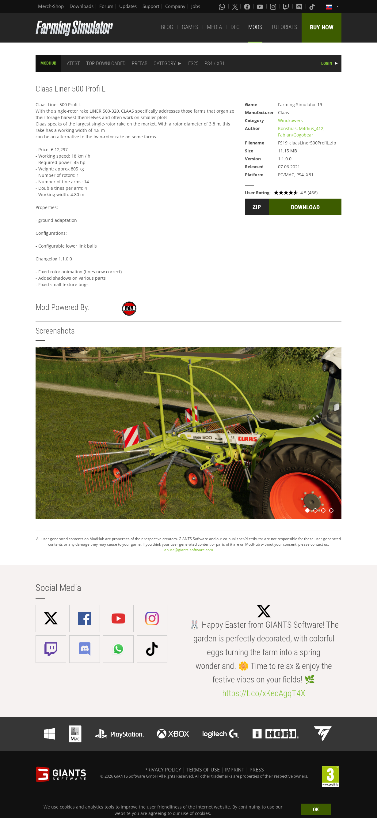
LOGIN (326, 63)
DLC (235, 27)
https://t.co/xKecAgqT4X (263, 693)
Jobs (195, 6)
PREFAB (139, 63)
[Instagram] (273, 6)
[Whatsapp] (222, 6)
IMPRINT (234, 769)
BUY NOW (321, 27)
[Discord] (299, 6)
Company (175, 6)
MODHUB (48, 63)
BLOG (167, 27)
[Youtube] (260, 6)
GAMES (190, 27)
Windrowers (290, 120)
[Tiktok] (312, 6)
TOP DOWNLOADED (106, 63)
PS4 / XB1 (214, 63)
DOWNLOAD (305, 207)
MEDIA (214, 27)
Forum (106, 6)
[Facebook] (247, 6)
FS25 (193, 63)
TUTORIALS (284, 27)
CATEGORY (165, 63)
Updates (128, 6)
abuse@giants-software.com (188, 549)
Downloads (81, 6)
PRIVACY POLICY (162, 769)
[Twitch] (286, 6)
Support (151, 6)
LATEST (72, 63)
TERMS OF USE (203, 769)
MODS (255, 27)
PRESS (256, 769)
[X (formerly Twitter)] (235, 6)
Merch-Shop (51, 6)
